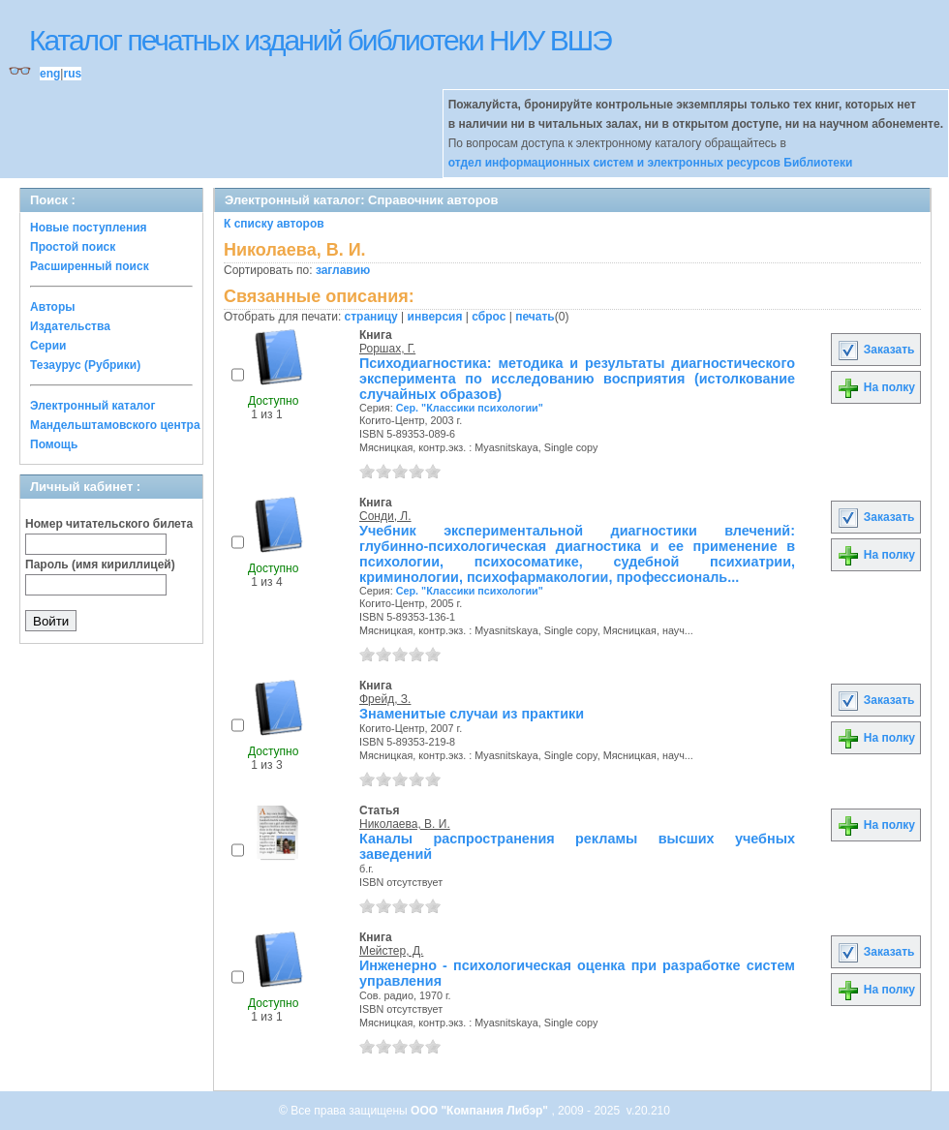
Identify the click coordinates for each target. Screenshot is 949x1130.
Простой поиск (72, 247)
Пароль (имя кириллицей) (100, 564)
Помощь (53, 444)
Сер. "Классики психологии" (469, 407)
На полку (876, 387)
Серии (48, 345)
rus (72, 73)
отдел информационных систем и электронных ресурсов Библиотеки (650, 162)
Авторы (53, 307)
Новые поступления (88, 227)
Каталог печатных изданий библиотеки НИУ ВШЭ (320, 40)
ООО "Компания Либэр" (481, 1110)
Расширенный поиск (89, 266)
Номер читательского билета (109, 524)
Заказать (875, 349)
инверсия (435, 316)
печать (535, 316)
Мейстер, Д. (391, 951)
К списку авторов (274, 223)
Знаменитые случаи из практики (471, 713)
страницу (371, 316)
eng (50, 73)
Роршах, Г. (387, 348)
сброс (488, 316)
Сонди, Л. (385, 516)
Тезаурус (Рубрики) (85, 365)
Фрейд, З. (385, 699)
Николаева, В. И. (404, 824)
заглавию (343, 270)
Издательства (70, 326)
